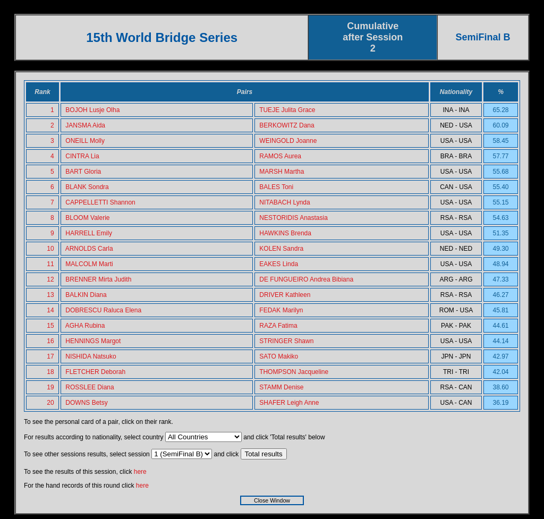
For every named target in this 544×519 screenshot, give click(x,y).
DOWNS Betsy (86, 402)
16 (50, 341)
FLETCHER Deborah (95, 372)
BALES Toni (276, 187)
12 (50, 279)
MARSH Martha (281, 171)
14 (50, 310)
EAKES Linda (278, 264)
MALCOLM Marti (89, 264)
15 (50, 325)
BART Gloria (83, 171)
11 (50, 264)
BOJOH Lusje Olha (92, 110)
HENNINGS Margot (93, 341)
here (140, 471)
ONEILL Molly (85, 140)
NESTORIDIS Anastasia (293, 218)
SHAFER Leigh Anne (289, 402)
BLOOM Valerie (87, 218)
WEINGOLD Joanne (288, 140)
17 (50, 356)
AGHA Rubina (85, 325)
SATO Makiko (278, 356)
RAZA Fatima (278, 325)
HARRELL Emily (88, 233)
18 (50, 372)
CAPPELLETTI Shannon (100, 202)
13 (50, 295)
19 (50, 387)
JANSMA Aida (85, 125)
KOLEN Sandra (281, 248)
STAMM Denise (281, 387)
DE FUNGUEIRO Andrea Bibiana (306, 279)
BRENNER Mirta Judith (98, 279)
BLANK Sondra (86, 187)
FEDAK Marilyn (281, 310)
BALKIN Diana (85, 295)
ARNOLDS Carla (89, 248)
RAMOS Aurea (280, 156)
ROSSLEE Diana (89, 387)
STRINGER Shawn (286, 341)
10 (50, 248)
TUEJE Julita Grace (287, 110)
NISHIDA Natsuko (90, 356)
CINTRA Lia (82, 156)
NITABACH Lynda (284, 202)
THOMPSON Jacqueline (293, 372)
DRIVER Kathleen (284, 295)
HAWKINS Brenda (285, 233)
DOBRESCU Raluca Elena (103, 310)
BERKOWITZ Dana (286, 125)
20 (50, 402)
